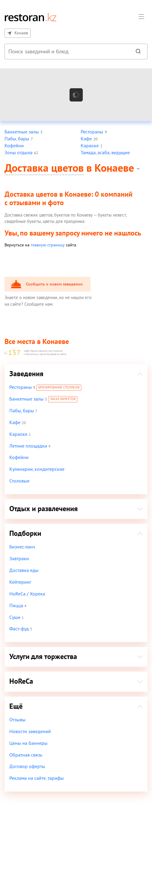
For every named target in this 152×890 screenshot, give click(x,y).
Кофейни (18, 457)
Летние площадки (28, 446)
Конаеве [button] (115, 168)
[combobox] (66, 51)
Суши (14, 617)
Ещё (16, 706)
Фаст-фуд (19, 629)
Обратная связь (25, 755)
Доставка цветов (44, 168)
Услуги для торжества (43, 656)
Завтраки (19, 559)
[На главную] (30, 17)
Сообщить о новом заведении (53, 284)
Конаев (17, 33)
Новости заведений (29, 732)
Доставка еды (23, 570)
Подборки (25, 533)
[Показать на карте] (76, 94)
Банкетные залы (26, 399)
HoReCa (21, 681)
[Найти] (138, 51)
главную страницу (45, 245)
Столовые (19, 481)
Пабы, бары (21, 411)
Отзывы (17, 720)
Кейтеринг (20, 582)
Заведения (26, 374)
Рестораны (20, 387)
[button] (141, 17)
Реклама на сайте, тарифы (36, 778)
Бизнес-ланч (22, 547)
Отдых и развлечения (43, 509)
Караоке (18, 434)
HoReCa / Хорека (27, 594)
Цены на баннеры (28, 743)
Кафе (14, 423)
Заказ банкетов (63, 399)
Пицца (16, 606)
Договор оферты (26, 767)
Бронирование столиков (58, 388)
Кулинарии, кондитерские (36, 469)
